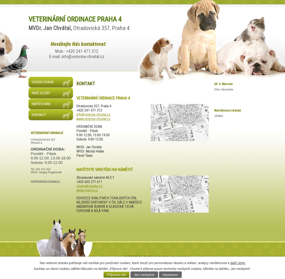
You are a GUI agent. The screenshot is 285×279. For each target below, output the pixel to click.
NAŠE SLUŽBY (41, 93)
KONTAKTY (39, 115)
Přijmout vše (116, 275)
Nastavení (170, 275)
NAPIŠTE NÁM (41, 104)
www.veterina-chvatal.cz (93, 119)
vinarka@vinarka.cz (89, 186)
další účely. (238, 263)
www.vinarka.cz (87, 190)
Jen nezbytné (144, 275)
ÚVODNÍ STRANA (43, 82)
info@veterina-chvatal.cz (93, 114)
